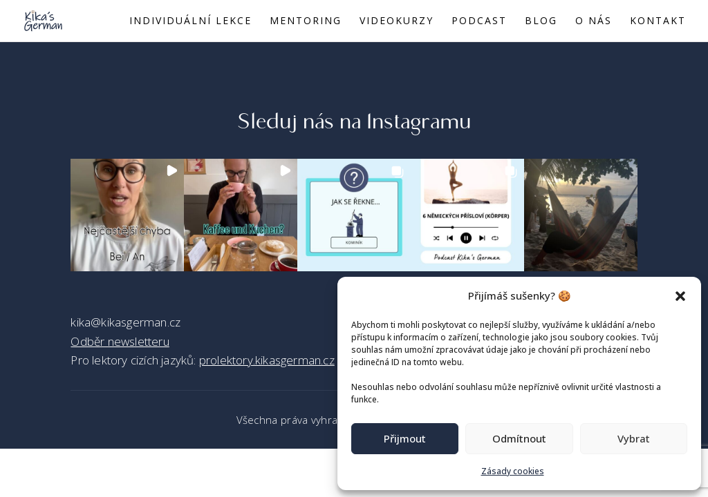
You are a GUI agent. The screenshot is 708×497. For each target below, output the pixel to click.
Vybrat (633, 438)
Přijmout (405, 438)
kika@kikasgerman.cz (125, 322)
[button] (680, 296)
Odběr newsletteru (120, 341)
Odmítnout (519, 438)
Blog (541, 21)
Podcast (479, 21)
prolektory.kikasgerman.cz (267, 360)
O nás (593, 21)
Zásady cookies (512, 471)
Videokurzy (397, 21)
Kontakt (658, 21)
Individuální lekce (190, 21)
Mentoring (306, 21)
